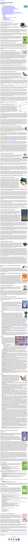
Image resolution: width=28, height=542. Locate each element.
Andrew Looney (3, 3)
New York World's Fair (4, 26)
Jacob (6, 245)
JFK (16, 129)
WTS (21, 327)
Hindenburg (1, 97)
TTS (6, 369)
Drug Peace (8, 248)
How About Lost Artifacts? (6, 19)
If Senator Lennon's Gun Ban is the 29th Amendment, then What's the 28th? (11, 12)
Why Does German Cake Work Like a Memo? (9, 6)
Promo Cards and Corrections (6, 18)
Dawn (1, 205)
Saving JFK (18, 324)
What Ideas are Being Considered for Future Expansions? (9, 17)
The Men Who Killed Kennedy (4, 175)
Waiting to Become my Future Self (21, 328)
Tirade (25, 423)
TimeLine (6, 299)
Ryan (20, 330)
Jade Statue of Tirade (18, 315)
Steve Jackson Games (23, 309)
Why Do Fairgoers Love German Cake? (7, 5)
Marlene (13, 186)
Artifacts (4, 16)
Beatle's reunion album (11, 263)
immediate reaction (8, 458)
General (1, 299)
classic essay (24, 137)
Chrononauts (13, 534)
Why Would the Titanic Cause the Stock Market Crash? (9, 7)
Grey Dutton (9, 389)
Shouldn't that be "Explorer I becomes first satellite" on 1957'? (10, 8)
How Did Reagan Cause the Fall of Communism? (8, 10)
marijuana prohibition (8, 227)
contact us (17, 541)
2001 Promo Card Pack (8, 467)
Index (15, 536)
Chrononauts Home (2, 0)
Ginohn (23, 327)
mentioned (9, 423)
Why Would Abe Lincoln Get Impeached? (7, 13)
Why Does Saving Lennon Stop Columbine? (8, 11)
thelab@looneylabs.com (21, 534)
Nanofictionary (3, 331)
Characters (4, 15)
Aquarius (18, 428)
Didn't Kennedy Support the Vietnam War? (7, 9)
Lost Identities (19, 487)
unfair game (21, 194)
